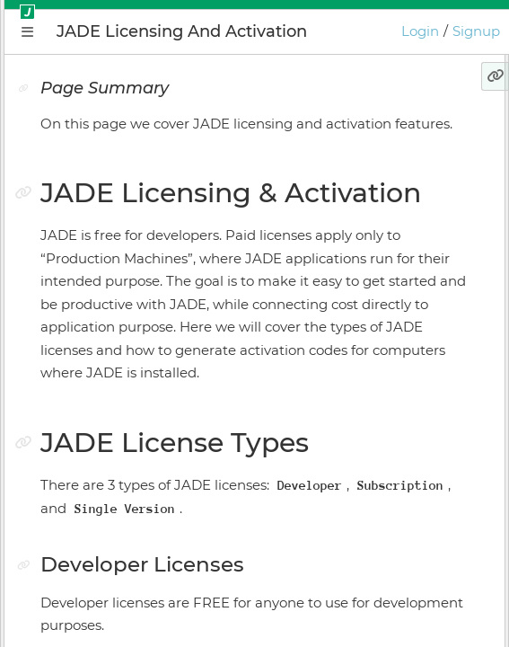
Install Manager (95, 407)
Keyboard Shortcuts (109, 533)
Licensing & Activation (117, 470)
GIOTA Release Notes (112, 627)
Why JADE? (82, 218)
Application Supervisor (118, 375)
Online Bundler (95, 438)
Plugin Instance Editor (117, 344)
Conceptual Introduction (125, 250)
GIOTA (65, 501)
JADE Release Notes (109, 596)
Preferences (84, 564)
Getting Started (96, 281)
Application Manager (112, 313)
